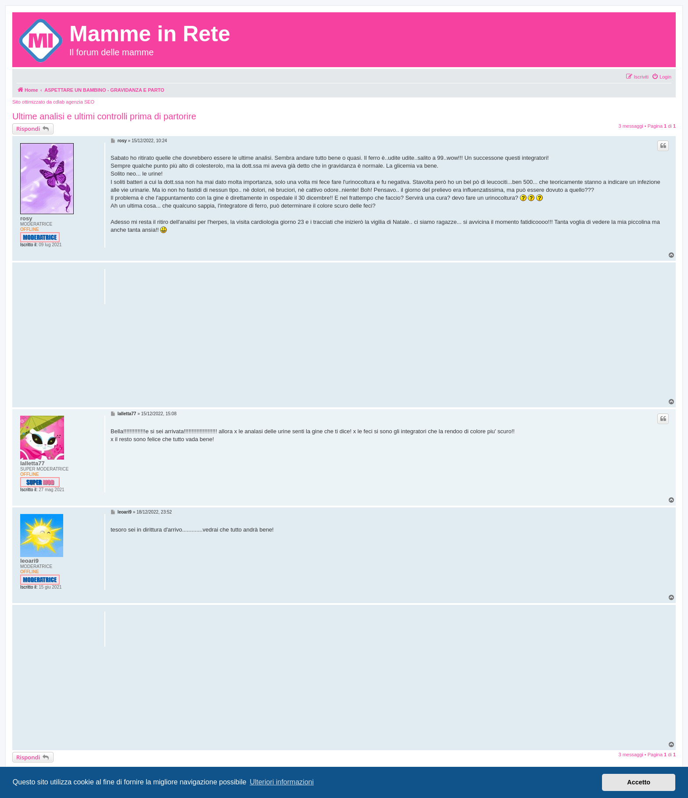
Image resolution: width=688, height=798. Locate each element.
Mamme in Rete (149, 34)
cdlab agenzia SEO (73, 101)
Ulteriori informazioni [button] (282, 782)
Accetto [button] (638, 782)
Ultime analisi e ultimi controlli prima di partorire (104, 116)
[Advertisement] (390, 336)
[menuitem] (661, 77)
